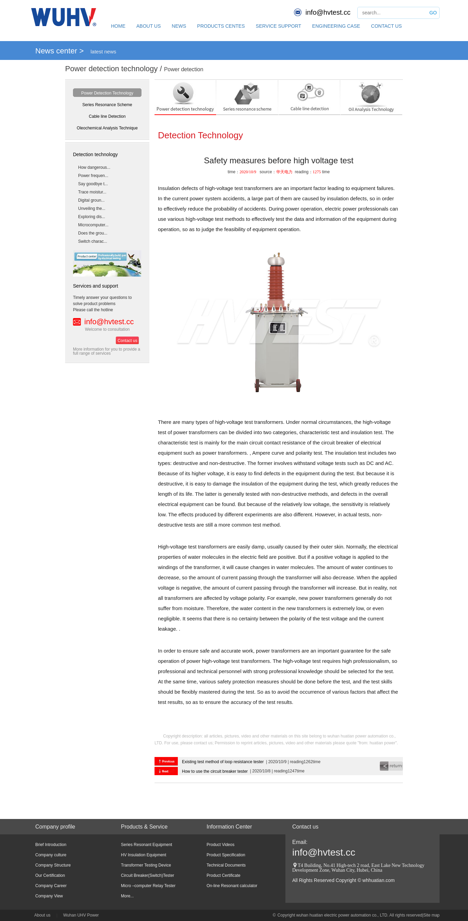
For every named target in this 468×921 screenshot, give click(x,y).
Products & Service (144, 827)
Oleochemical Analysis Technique (107, 128)
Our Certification (50, 875)
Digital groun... (91, 200)
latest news (103, 51)
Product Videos (220, 844)
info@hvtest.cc (328, 12)
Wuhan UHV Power (81, 915)
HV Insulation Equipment (143, 855)
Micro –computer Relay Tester (148, 885)
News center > (59, 51)
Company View (49, 896)
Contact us (127, 340)
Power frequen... (93, 175)
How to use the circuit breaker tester (215, 771)
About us (42, 915)
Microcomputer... (93, 225)
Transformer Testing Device (146, 865)
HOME (118, 26)
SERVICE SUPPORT (278, 26)
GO (433, 12)
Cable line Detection (107, 116)
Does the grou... (92, 233)
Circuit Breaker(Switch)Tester (147, 875)
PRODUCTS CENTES (221, 26)
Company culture (50, 855)
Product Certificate (224, 875)
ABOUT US (148, 26)
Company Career (50, 885)
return (391, 766)
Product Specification (226, 855)
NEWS (179, 26)
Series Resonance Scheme (107, 104)
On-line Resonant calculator (232, 885)
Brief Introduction (50, 844)
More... (127, 896)
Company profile (55, 827)
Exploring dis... (91, 216)
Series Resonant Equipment (146, 844)
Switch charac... (92, 241)
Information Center (229, 827)
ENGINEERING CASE (336, 26)
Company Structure (53, 865)
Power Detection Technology (107, 93)
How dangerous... (94, 167)
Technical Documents (226, 865)
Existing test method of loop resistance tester (223, 761)
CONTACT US (386, 26)
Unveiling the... (91, 208)
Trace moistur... (92, 192)
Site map (431, 915)
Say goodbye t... (93, 183)
